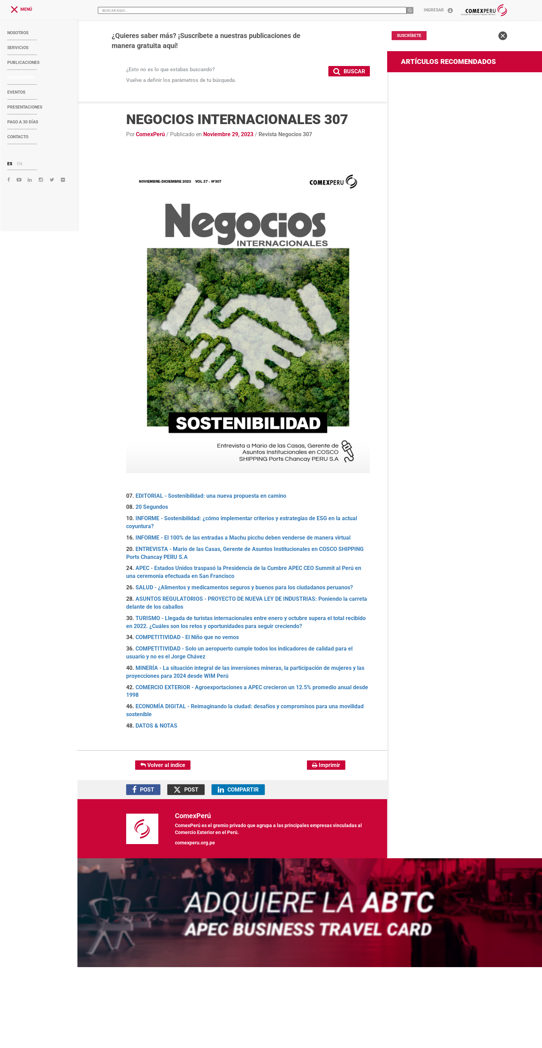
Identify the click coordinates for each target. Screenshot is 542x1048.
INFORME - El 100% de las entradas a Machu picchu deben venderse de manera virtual (243, 537)
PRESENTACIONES (24, 107)
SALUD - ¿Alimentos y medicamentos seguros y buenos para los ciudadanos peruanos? (244, 587)
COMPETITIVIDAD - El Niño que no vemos (187, 637)
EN (19, 163)
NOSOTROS (17, 32)
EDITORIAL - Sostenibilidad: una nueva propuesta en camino (211, 496)
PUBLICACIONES (23, 62)
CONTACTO (17, 136)
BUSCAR (349, 71)
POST (143, 789)
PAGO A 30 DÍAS (22, 122)
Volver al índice (162, 765)
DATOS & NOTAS (156, 725)
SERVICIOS (17, 47)
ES (9, 163)
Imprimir (326, 765)
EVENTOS (16, 92)
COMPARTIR (238, 789)
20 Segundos (152, 507)
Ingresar (438, 10)
